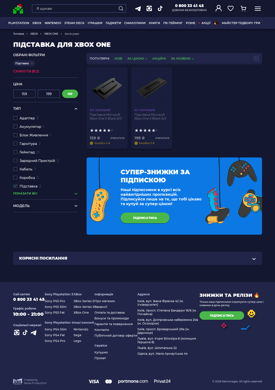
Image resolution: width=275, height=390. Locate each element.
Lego (82, 341)
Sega (82, 335)
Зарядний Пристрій (39, 161)
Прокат (105, 358)
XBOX (36, 23)
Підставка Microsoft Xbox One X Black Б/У (150, 116)
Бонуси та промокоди (116, 318)
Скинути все (26, 71)
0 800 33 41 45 (189, 5)
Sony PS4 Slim (60, 329)
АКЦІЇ (204, 23)
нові (118, 58)
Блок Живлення (35, 135)
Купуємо (106, 352)
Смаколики (135, 23)
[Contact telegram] (34, 335)
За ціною (137, 58)
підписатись (145, 218)
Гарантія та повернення (118, 324)
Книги (154, 23)
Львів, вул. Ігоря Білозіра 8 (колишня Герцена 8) (171, 340)
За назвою (182, 58)
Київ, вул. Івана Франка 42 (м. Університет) (165, 303)
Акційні (159, 58)
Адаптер (29, 118)
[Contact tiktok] (26, 335)
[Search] (121, 8)
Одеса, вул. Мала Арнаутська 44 (167, 354)
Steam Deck (74, 23)
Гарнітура (30, 144)
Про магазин (109, 301)
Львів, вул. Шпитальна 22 (161, 348)
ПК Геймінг (173, 23)
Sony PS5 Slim (60, 307)
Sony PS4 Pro (59, 341)
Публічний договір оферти (120, 335)
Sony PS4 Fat (59, 335)
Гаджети (113, 23)
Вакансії (105, 307)
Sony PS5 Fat (59, 312)
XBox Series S (88, 301)
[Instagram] (17, 335)
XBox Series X (88, 307)
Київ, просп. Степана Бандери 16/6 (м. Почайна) (171, 312)
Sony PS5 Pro (59, 301)
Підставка (30, 186)
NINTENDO (53, 23)
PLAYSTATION (18, 23)
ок (70, 94)
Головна (18, 33)
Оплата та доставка (114, 312)
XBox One (86, 312)
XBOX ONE (51, 33)
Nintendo (85, 329)
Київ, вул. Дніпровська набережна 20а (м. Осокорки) (172, 321)
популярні (99, 58)
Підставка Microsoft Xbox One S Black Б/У (106, 116)
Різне (190, 23)
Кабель (28, 169)
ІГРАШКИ (95, 23)
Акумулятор (32, 127)
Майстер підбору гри (237, 23)
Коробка (29, 178)
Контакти (106, 330)
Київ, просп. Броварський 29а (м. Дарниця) (168, 331)
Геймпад (30, 152)
